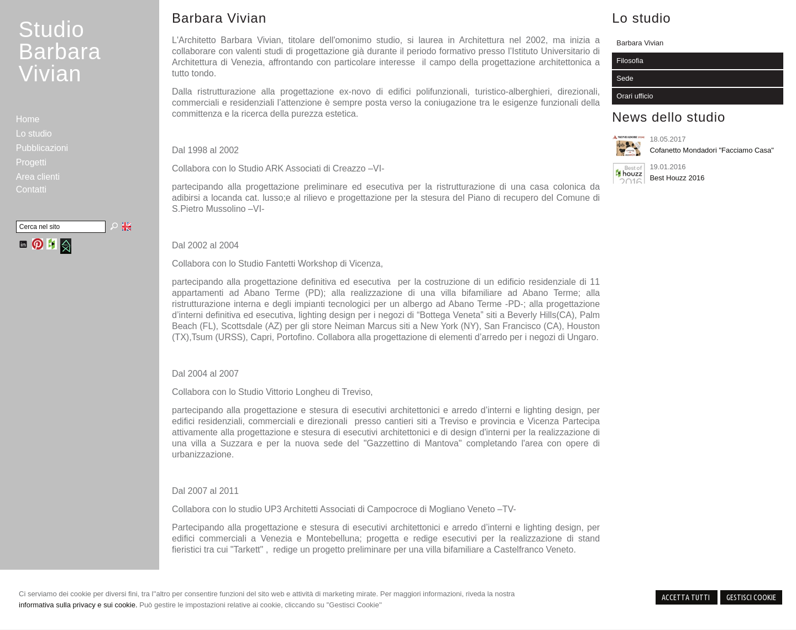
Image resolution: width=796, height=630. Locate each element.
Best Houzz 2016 (677, 178)
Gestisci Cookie (751, 597)
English (126, 226)
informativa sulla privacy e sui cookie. (78, 605)
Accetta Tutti (686, 597)
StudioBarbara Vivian (59, 51)
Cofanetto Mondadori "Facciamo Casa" (712, 150)
